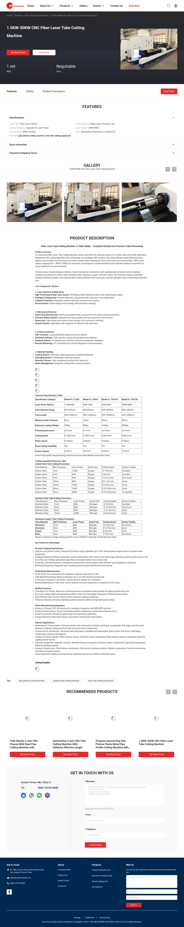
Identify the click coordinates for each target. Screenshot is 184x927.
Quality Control (63, 881)
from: (88, 815)
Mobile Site (90, 918)
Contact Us (62, 886)
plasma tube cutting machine (66, 681)
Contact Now (95, 845)
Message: (90, 781)
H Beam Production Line (101, 870)
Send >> (134, 905)
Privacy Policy (104, 918)
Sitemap (77, 918)
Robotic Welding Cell (100, 881)
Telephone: (91, 829)
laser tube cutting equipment (100, 681)
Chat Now (44, 52)
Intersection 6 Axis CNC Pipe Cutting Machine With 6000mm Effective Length (69, 744)
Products (19, 15)
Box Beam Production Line (102, 876)
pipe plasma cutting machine (32, 681)
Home (9, 15)
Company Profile (64, 870)
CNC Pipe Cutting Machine (36, 15)
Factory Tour (62, 875)
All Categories (97, 887)
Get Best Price (18, 52)
